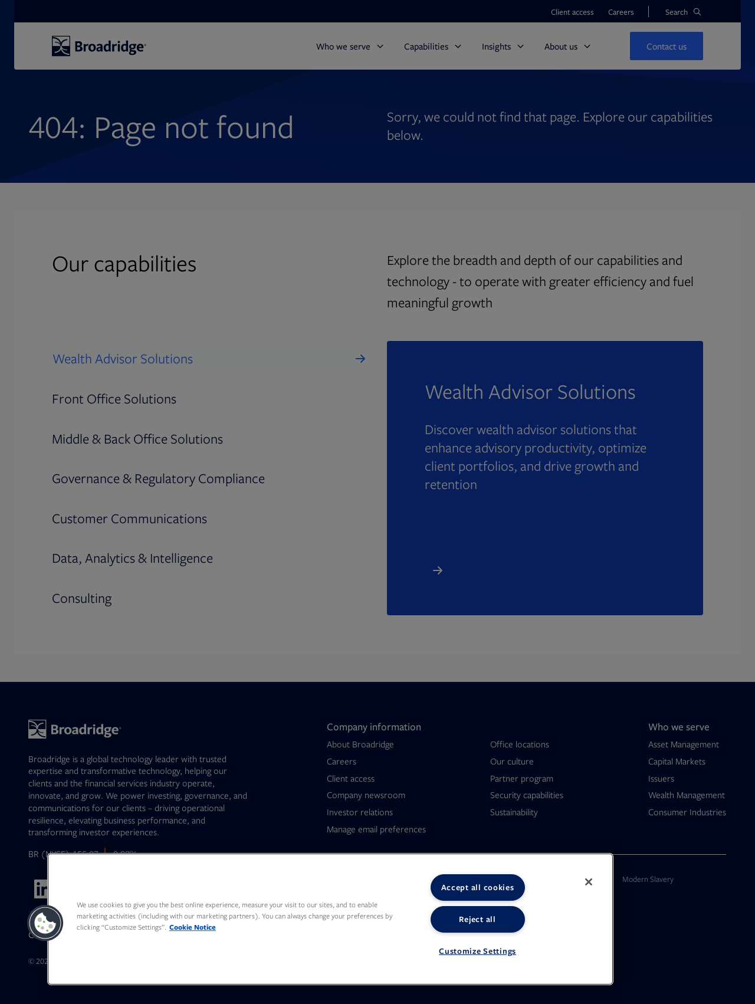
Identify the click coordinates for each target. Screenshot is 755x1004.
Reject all (477, 919)
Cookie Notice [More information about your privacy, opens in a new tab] (192, 927)
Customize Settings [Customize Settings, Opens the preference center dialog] (477, 951)
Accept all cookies (477, 887)
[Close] (589, 882)
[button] (45, 923)
